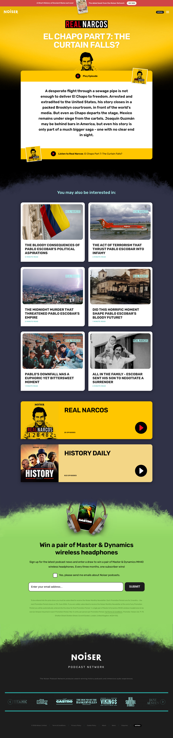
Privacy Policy (76, 725)
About (104, 725)
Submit (134, 586)
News (114, 725)
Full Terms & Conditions (113, 612)
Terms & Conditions (58, 725)
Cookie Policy (91, 725)
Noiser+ (160, 12)
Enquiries (125, 725)
